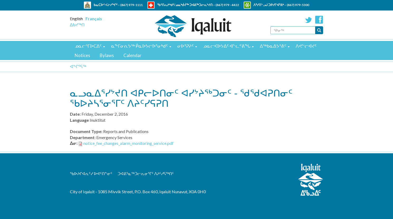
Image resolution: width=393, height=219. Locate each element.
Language (79, 120)
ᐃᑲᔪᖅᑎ (77, 24)
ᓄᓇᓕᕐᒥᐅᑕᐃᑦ (88, 46)
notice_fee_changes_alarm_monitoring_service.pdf (128, 143)
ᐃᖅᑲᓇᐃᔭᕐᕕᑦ (273, 46)
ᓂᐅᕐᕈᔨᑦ (185, 46)
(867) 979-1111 (131, 5)
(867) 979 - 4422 (227, 5)
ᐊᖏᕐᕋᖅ (78, 66)
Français (93, 18)
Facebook (319, 20)
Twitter (309, 20)
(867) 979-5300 (298, 5)
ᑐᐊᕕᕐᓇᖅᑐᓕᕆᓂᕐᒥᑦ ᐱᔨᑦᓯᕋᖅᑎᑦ (146, 173)
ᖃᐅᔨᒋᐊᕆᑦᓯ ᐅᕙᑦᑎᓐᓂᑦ (91, 173)
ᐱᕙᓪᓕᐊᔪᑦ (306, 46)
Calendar (132, 55)
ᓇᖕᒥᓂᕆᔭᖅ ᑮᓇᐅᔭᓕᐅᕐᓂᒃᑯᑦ (139, 46)
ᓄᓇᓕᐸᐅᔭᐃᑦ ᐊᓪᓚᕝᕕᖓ (226, 46)
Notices (82, 55)
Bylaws (107, 55)
